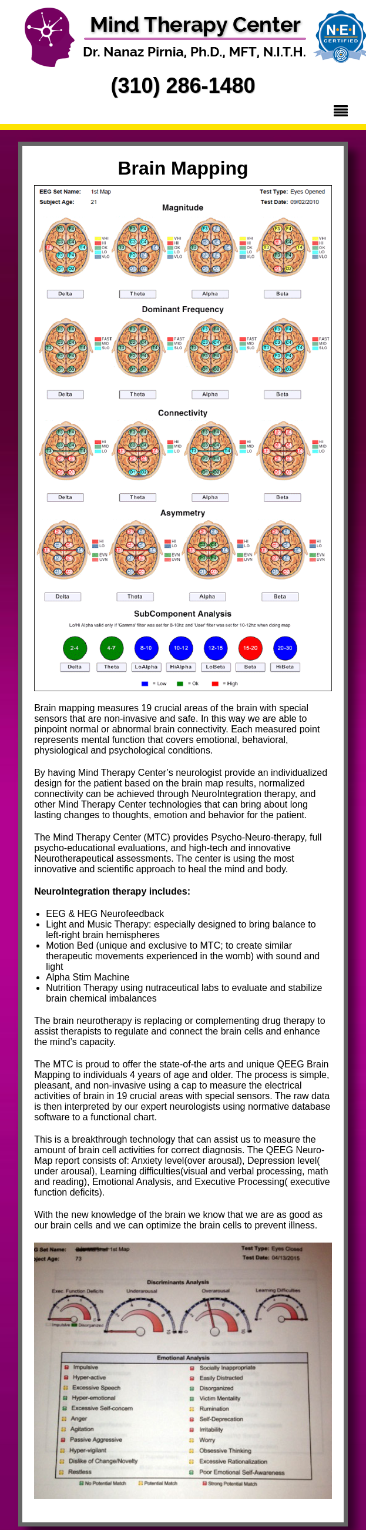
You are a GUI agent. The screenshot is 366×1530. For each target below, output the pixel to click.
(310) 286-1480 (182, 85)
